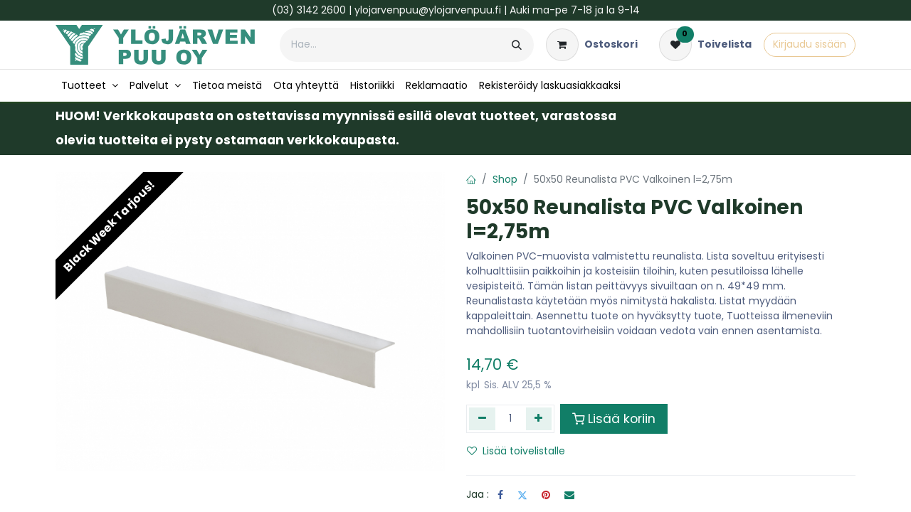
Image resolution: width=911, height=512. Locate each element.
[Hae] (517, 45)
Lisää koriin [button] (613, 418)
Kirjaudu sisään (809, 44)
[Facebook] (500, 495)
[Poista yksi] (482, 418)
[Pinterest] (546, 495)
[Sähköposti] (569, 495)
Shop (505, 179)
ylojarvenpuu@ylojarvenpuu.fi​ (427, 10)
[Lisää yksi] (539, 418)
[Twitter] (522, 495)
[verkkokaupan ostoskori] (592, 44)
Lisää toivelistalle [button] (516, 451)
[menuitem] (90, 86)
